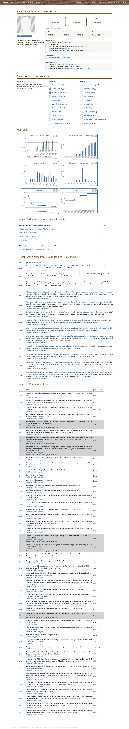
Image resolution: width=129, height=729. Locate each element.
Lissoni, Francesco (58, 104)
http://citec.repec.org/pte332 (66, 64)
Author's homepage (63, 57)
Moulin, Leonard (57, 119)
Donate (92, 2)
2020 (20, 395)
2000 (20, 510)
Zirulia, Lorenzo (57, 112)
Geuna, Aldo (56, 100)
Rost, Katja (87, 108)
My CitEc (79, 2)
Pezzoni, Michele (57, 108)
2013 (20, 432)
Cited (101, 390)
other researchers (65, 48)
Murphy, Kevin (88, 96)
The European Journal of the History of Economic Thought (37, 229)
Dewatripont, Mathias (91, 115)
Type (95, 390)
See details (68, 42)
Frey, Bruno (87, 100)
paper (46, 270)
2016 (20, 562)
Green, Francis (57, 88)
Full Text (29, 404)
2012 (20, 486)
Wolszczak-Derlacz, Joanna (61, 123)
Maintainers (101, 2)
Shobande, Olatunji (58, 96)
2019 (20, 556)
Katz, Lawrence (89, 92)
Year (21, 262)
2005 (20, 491)
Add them (65, 68)
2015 (20, 596)
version (42, 427)
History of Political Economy (28, 233)
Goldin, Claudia (89, 123)
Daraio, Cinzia (56, 115)
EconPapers (52, 57)
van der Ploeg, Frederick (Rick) (94, 119)
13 (68, 50)
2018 (20, 684)
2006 (20, 402)
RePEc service (21, 727)
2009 (20, 409)
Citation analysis (31, 397)
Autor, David (88, 104)
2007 (20, 459)
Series (38, 2)
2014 (20, 465)
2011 (20, 416)
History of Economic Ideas (27, 236)
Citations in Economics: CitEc (13, 3)
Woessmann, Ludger (90, 85)
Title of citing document (35, 262)
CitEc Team (77, 727)
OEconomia (23, 240)
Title (28, 390)
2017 (20, 530)
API (86, 2)
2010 (20, 471)
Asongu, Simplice (58, 92)
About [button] (124, 2)
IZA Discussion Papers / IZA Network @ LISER (34, 250)
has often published (80, 46)
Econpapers (37, 270)
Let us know (87, 68)
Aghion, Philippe (89, 112)
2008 (20, 516)
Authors (30, 2)
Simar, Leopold (57, 85)
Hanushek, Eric (89, 88)
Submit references (113, 2)
